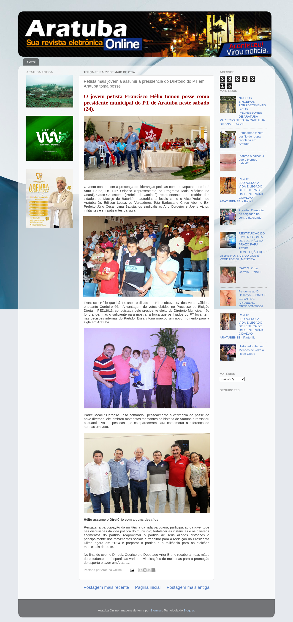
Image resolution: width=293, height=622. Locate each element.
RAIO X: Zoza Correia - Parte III (250, 270)
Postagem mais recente (106, 587)
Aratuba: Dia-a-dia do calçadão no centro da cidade (251, 214)
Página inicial (147, 587)
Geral (31, 62)
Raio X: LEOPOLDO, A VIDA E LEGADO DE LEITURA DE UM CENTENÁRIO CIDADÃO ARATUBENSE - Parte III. (242, 326)
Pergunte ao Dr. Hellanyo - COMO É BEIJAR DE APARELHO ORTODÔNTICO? (252, 299)
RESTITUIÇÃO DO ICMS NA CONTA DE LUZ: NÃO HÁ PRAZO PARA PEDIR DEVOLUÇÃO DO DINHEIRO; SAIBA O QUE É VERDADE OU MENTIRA (242, 246)
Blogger (189, 610)
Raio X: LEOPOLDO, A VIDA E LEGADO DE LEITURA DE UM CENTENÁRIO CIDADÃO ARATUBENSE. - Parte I (242, 190)
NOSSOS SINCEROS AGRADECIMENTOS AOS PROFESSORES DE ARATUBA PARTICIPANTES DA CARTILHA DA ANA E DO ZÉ (243, 111)
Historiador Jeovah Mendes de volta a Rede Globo (251, 349)
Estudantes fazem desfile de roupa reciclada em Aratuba (251, 138)
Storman (156, 610)
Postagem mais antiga (188, 587)
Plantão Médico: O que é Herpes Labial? (251, 159)
